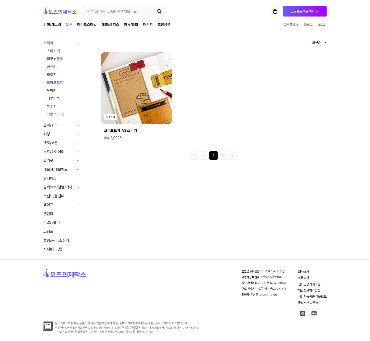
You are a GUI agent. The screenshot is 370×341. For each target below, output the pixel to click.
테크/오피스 (110, 24)
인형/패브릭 (52, 24)
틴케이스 (49, 178)
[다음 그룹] (223, 155)
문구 (69, 24)
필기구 (48, 160)
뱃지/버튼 (50, 143)
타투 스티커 (55, 114)
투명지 (52, 90)
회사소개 (303, 272)
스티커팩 (53, 51)
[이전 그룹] (204, 155)
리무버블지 (55, 59)
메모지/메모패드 (55, 169)
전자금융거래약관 (309, 284)
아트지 (52, 67)
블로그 (308, 25)
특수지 (52, 106)
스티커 (48, 43)
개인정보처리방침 (309, 290)
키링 (46, 134)
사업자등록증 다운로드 (312, 296)
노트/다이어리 (53, 152)
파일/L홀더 (51, 222)
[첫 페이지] (194, 155)
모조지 (52, 74)
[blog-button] (314, 317)
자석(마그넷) (52, 249)
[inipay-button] (48, 329)
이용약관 (303, 278)
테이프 (48, 205)
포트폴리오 (291, 25)
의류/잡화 (131, 24)
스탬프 (48, 231)
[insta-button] (302, 317)
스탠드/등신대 (53, 196)
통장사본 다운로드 (309, 303)
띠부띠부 (53, 98)
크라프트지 (55, 82)
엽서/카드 (50, 125)
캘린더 (48, 214)
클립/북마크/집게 (56, 240)
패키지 (148, 24)
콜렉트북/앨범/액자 (57, 187)
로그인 (322, 25)
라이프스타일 (87, 24)
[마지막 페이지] (232, 155)
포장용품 (164, 24)
